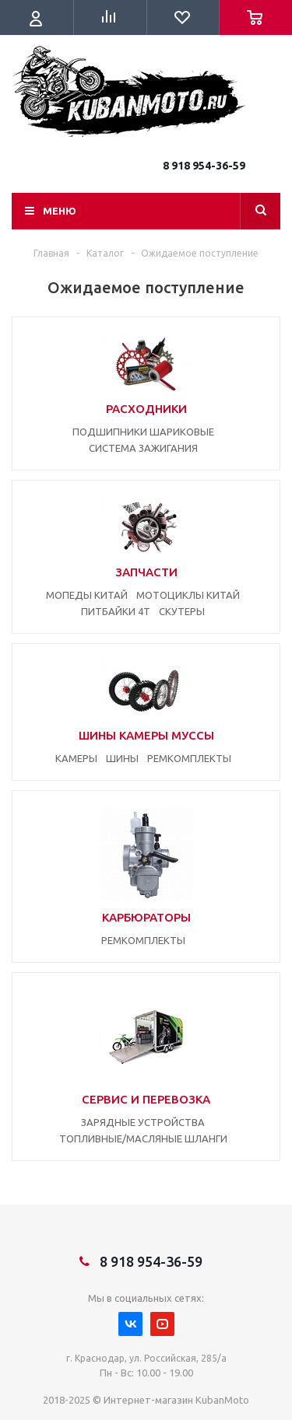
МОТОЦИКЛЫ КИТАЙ (188, 594)
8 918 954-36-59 (204, 165)
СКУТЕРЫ (182, 611)
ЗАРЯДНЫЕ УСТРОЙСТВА (143, 1122)
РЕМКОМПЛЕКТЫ (189, 758)
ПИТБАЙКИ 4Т (115, 611)
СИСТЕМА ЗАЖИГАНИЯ (143, 447)
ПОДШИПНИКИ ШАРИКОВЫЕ (143, 431)
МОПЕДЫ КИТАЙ (87, 594)
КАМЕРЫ (76, 758)
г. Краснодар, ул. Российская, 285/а (146, 1358)
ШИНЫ (122, 758)
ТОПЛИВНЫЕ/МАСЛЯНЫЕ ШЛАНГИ (143, 1138)
